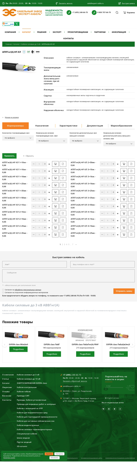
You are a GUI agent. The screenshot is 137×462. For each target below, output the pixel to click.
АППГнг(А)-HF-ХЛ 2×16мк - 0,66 (14, 221)
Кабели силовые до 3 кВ (28, 375)
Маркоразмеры (15, 126)
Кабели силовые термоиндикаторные (34, 430)
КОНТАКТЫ (68, 38)
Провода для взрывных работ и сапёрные (36, 405)
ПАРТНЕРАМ (100, 32)
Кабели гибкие (24, 392)
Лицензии (7, 388)
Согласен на (23, 290)
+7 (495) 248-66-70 (80, 12)
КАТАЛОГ (26, 32)
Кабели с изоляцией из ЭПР (30, 409)
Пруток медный (24, 442)
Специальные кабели (27, 434)
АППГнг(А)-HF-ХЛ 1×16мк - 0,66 (14, 178)
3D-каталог (22, 447)
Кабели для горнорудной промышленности (37, 417)
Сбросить (30, 156)
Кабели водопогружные (28, 426)
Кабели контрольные (27, 388)
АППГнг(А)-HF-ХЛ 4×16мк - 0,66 (83, 228)
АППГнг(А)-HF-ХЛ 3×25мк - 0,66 (83, 192)
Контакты (6, 400)
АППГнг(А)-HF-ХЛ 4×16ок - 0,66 (83, 221)
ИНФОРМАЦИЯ (119, 32)
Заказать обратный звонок (75, 382)
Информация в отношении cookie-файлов (120, 458)
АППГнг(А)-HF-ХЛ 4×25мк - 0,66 (83, 235)
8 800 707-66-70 (104, 12)
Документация (95, 126)
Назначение (42, 126)
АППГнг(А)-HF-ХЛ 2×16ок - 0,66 (14, 214)
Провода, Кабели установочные (31, 400)
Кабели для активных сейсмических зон (35, 421)
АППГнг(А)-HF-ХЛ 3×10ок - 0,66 (83, 171)
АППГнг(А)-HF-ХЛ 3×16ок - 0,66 (83, 178)
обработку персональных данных (28, 290)
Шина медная (23, 438)
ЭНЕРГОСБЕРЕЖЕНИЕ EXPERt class (32, 383)
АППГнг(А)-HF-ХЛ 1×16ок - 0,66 (14, 171)
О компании (8, 375)
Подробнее (18, 350)
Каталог (6, 383)
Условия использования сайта (91, 458)
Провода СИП (23, 396)
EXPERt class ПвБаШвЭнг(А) (118, 345)
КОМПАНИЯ (10, 32)
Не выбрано (10, 138)
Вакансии (6, 396)
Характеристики (68, 126)
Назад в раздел (12, 117)
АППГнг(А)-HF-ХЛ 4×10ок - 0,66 (83, 214)
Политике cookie (9, 458)
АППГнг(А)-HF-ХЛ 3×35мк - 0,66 (83, 199)
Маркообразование (121, 126)
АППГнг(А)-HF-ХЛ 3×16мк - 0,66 (83, 185)
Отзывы (6, 392)
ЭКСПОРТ (57, 32)
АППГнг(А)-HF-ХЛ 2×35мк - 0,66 (14, 235)
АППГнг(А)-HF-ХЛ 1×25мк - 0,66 (14, 185)
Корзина (131, 12)
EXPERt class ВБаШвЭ (18, 345)
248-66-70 (72, 375)
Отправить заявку (124, 292)
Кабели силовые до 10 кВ (28, 379)
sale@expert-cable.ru (72, 387)
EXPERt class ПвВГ (52, 345)
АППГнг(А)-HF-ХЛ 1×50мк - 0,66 (14, 199)
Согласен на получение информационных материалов (26, 293)
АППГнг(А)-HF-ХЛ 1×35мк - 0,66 (14, 192)
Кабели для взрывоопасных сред (32, 413)
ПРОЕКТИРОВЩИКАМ (78, 32)
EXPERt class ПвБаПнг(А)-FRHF (85, 345)
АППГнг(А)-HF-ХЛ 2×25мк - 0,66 (14, 228)
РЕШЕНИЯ (41, 32)
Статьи (5, 379)
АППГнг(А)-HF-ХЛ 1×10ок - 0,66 (14, 164)
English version (113, 399)
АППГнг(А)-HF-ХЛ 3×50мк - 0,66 (83, 206)
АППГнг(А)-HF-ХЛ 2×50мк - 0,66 (83, 164)
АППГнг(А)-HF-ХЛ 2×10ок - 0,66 (14, 206)
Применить (9, 156)
